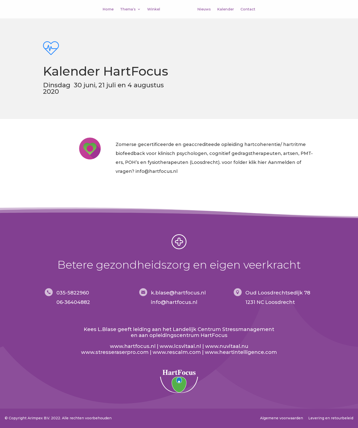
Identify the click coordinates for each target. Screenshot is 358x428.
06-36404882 (73, 302)
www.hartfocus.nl (133, 346)
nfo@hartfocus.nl (174, 302)
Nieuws (203, 9)
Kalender (224, 9)
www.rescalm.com (177, 352)
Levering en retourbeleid (330, 418)
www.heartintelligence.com (241, 352)
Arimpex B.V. (39, 418)
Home (109, 9)
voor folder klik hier (244, 162)
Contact (246, 9)
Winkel (154, 9)
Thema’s (129, 9)
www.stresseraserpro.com (115, 352)
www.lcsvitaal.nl (180, 346)
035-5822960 (72, 293)
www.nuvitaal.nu (226, 346)
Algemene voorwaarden (281, 418)
